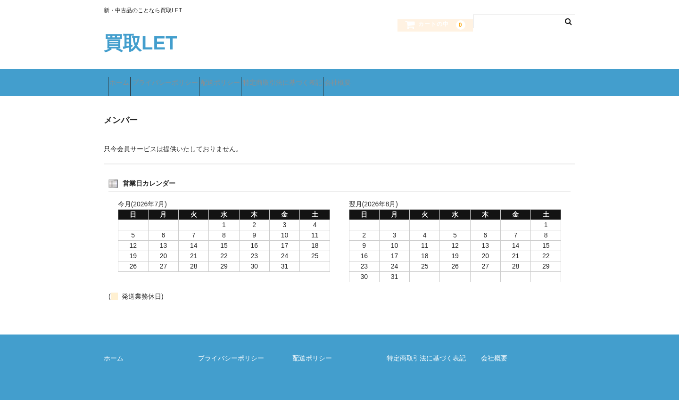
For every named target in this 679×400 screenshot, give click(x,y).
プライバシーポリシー (186, 78)
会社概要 (409, 78)
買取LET (140, 43)
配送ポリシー (258, 78)
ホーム (123, 78)
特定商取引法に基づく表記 (336, 78)
